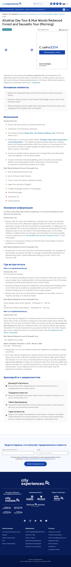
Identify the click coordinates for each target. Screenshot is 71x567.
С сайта (44, 47)
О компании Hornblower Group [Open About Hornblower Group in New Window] (11, 532)
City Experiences (43, 29)
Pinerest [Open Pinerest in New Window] (41, 521)
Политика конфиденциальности (57, 538)
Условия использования (55, 535)
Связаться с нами (30, 535)
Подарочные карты (53, 541)
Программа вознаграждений (33, 543)
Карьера (4, 535)
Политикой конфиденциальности (46, 459)
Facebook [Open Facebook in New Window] (25, 521)
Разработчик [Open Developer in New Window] (51, 546)
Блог (3, 541)
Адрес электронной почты (9, 449)
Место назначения (8, 9)
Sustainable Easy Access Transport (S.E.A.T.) (43, 235)
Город (38, 449)
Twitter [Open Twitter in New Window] (35, 521)
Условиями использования (30, 459)
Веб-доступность (53, 543)
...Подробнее (35, 82)
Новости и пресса (30, 538)
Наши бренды (19, 9)
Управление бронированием (33, 541)
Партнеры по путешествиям (33, 546)
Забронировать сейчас (52, 52)
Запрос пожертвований (8, 543)
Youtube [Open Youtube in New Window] (46, 521)
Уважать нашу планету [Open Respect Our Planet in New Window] (8, 538)
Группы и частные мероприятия (35, 9)
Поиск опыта (38, 4)
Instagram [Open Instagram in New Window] (30, 521)
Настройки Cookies (54, 549)
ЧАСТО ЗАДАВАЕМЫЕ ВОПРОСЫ (35, 532)
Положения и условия (54, 532)
